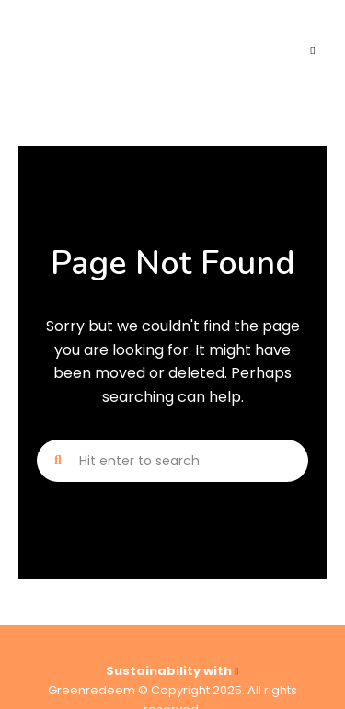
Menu (312, 50)
